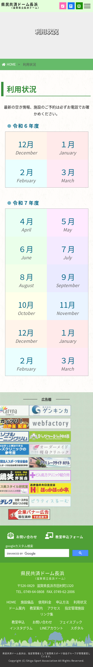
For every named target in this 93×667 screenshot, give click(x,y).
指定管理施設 (74, 608)
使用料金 (44, 602)
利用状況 (80, 602)
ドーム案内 (17, 608)
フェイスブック (70, 621)
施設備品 (27, 602)
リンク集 (46, 614)
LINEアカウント (51, 627)
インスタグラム (21, 627)
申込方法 (62, 602)
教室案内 (36, 608)
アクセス (53, 608)
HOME (9, 64)
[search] (36, 554)
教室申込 (18, 621)
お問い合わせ (42, 621)
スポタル (77, 627)
